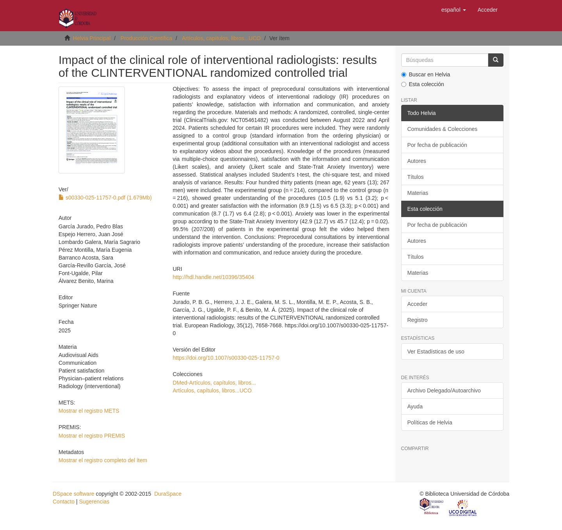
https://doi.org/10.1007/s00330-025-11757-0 (226, 358)
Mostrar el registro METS (89, 411)
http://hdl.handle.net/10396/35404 (213, 277)
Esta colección (422, 84)
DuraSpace (167, 494)
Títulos (415, 177)
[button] (454, 9)
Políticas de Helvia (429, 422)
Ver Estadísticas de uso (435, 351)
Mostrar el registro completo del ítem (103, 460)
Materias (418, 193)
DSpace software (73, 494)
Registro (417, 320)
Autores (416, 161)
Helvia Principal (91, 38)
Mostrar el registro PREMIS (92, 436)
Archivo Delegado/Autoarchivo (444, 390)
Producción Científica (146, 38)
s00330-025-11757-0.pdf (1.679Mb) (105, 197)
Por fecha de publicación (437, 145)
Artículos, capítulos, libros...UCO (221, 38)
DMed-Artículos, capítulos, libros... (214, 383)
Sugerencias (94, 501)
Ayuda (415, 406)
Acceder (417, 304)
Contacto (64, 501)
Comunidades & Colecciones (442, 129)
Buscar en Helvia (425, 74)
